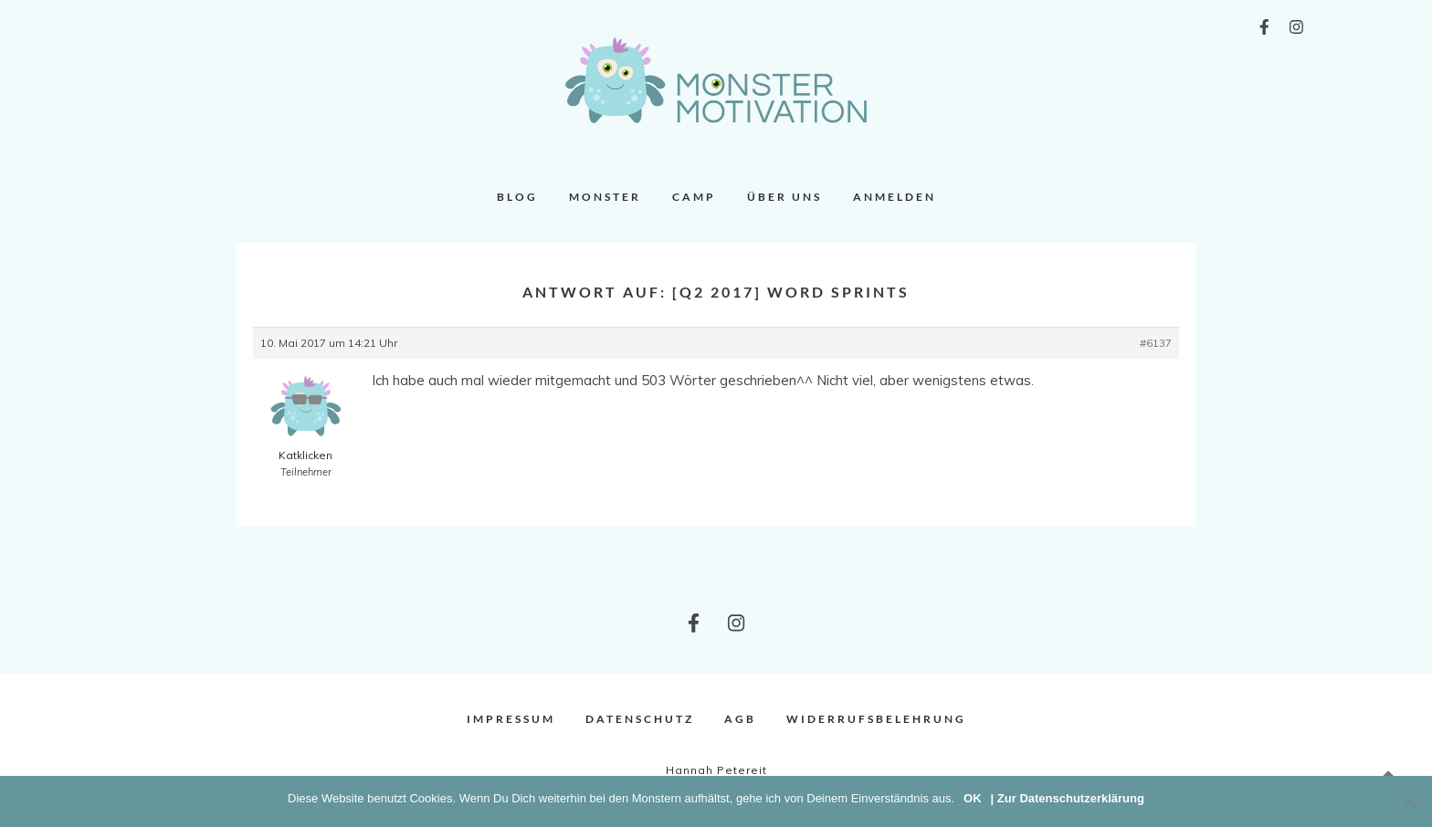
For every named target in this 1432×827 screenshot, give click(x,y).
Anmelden (894, 197)
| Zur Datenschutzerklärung (1067, 798)
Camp (694, 197)
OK (972, 798)
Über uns (784, 197)
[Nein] (1409, 801)
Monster (605, 197)
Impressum (511, 719)
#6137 (1156, 343)
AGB (740, 719)
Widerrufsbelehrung (876, 719)
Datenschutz (639, 719)
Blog (517, 197)
